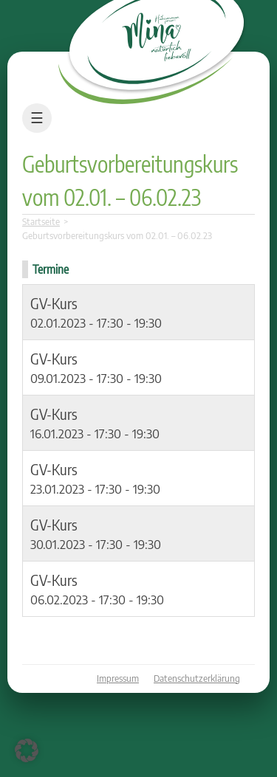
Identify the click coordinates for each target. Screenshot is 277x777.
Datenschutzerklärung (197, 678)
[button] (26, 750)
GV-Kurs (54, 303)
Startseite (41, 221)
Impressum (118, 678)
